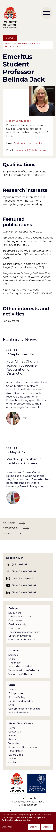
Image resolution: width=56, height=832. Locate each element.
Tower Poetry (16, 751)
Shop (11, 705)
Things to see (15, 693)
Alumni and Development (23, 747)
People (8, 38)
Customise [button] (7, 827)
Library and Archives (19, 635)
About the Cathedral (20, 666)
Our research (15, 628)
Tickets (12, 689)
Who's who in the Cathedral (23, 670)
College (13, 608)
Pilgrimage (14, 662)
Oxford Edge (15, 754)
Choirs (11, 659)
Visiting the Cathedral (20, 674)
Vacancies (13, 743)
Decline (33, 827)
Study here (14, 613)
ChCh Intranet (16, 762)
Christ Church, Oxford (24, 571)
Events (12, 735)
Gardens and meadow (20, 701)
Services (13, 655)
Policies (12, 758)
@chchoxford (19, 564)
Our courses (15, 620)
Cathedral (14, 650)
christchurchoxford (22, 578)
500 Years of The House (21, 639)
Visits (11, 685)
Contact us (14, 731)
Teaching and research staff (24, 632)
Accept (47, 827)
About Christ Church (20, 723)
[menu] (46, 13)
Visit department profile (28, 143)
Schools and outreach (20, 616)
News (11, 728)
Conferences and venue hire (24, 708)
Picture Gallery (17, 697)
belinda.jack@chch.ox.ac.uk (30, 150)
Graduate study (17, 624)
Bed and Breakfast (18, 712)
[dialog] (28, 822)
